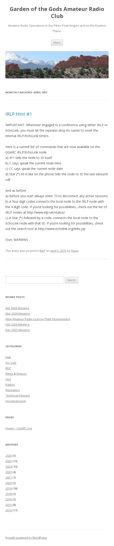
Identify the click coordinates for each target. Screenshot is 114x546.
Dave (74, 251)
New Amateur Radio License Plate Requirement (37, 319)
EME (8, 357)
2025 (8, 461)
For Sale (11, 363)
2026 (8, 456)
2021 (8, 477)
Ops (8, 379)
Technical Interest (17, 395)
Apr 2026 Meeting (17, 308)
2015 (8, 505)
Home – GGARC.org (18, 428)
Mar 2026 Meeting (17, 313)
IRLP (42, 251)
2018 (8, 494)
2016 (8, 499)
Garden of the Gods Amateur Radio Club (57, 12)
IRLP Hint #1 (18, 114)
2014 (8, 510)
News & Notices (16, 374)
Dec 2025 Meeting (17, 330)
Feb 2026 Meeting (17, 324)
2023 (8, 472)
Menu (57, 42)
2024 (8, 466)
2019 (8, 488)
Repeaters (12, 390)
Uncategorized (15, 401)
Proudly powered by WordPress (26, 538)
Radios (10, 385)
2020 (8, 483)
